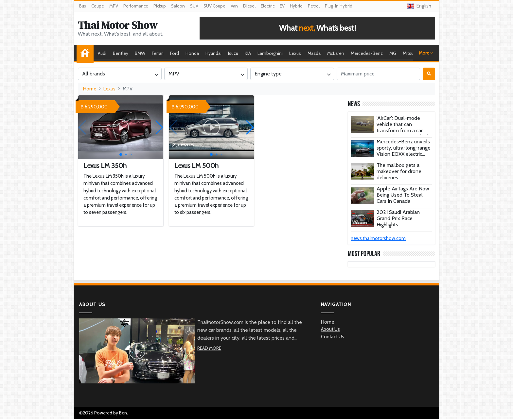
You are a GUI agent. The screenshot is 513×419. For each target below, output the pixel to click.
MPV (113, 5)
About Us (330, 329)
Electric (267, 5)
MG (392, 53)
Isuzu (233, 53)
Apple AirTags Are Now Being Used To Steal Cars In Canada (403, 194)
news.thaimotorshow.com (378, 238)
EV (282, 5)
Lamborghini (270, 53)
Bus (82, 5)
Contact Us (332, 337)
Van (234, 5)
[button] (158, 127)
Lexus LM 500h (196, 165)
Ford (174, 53)
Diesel (249, 5)
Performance (135, 5)
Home (86, 53)
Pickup (159, 5)
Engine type (268, 74)
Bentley (120, 53)
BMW (140, 53)
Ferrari (158, 53)
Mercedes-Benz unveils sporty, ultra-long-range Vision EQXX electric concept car (404, 151)
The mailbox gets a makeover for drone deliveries (399, 171)
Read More (209, 348)
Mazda (314, 53)
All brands (93, 74)
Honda (192, 53)
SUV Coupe (214, 5)
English (419, 6)
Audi (102, 53)
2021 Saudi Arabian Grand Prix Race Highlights (398, 218)
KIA (248, 53)
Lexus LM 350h (105, 165)
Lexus (295, 53)
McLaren (335, 53)
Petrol (314, 5)
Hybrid (296, 5)
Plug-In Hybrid (338, 5)
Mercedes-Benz (367, 53)
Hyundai (213, 53)
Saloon (178, 5)
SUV (194, 5)
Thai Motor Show (117, 25)
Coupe (97, 5)
